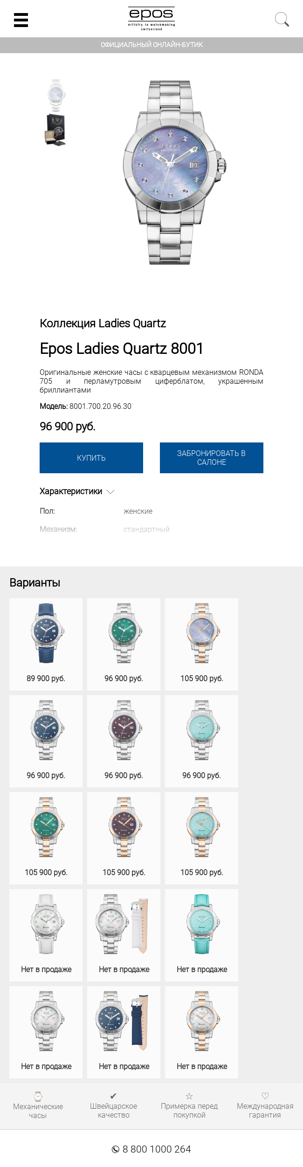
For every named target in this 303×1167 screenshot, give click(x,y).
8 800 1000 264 (151, 1149)
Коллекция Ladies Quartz (103, 323)
